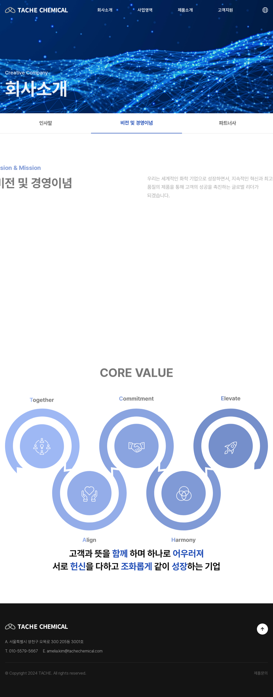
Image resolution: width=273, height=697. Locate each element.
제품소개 (185, 10)
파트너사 (227, 123)
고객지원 (225, 10)
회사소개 (104, 10)
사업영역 (145, 10)
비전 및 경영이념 (136, 123)
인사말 (45, 123)
